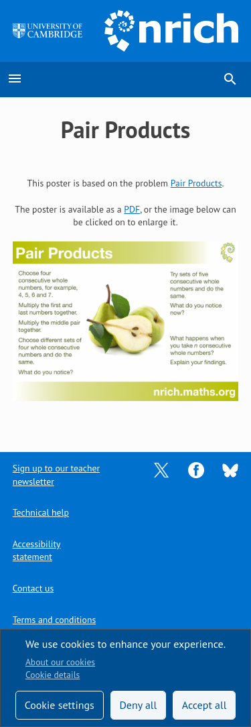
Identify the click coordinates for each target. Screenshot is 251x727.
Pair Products (196, 183)
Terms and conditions (54, 620)
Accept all (204, 705)
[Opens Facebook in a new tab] (196, 469)
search (230, 79)
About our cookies (60, 662)
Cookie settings (59, 705)
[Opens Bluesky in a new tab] (230, 469)
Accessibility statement (37, 550)
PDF (132, 209)
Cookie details (52, 675)
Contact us (33, 588)
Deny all (138, 705)
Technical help (41, 512)
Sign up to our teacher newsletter (56, 474)
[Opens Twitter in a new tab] (161, 469)
